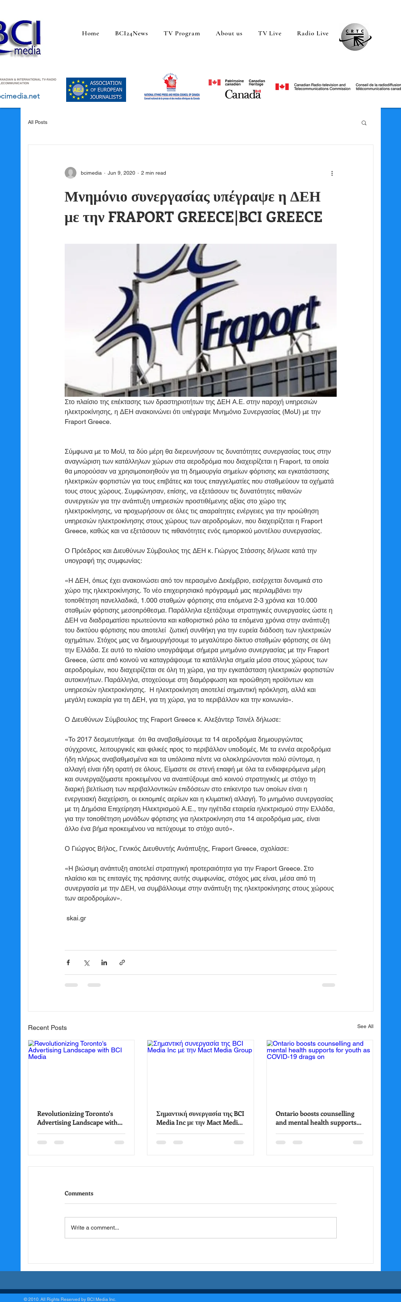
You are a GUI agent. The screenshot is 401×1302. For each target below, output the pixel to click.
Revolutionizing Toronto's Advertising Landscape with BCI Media (77, 1118)
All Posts (37, 122)
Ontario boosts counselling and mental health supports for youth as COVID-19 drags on (317, 1118)
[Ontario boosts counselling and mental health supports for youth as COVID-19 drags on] (320, 1070)
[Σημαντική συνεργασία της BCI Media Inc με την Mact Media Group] (200, 1070)
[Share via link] (122, 962)
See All (365, 1026)
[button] (364, 122)
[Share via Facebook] (68, 962)
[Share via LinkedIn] (104, 962)
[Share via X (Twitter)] (86, 962)
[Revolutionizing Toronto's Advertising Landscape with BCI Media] (81, 1070)
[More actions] (332, 172)
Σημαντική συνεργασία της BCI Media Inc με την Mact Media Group (200, 1118)
